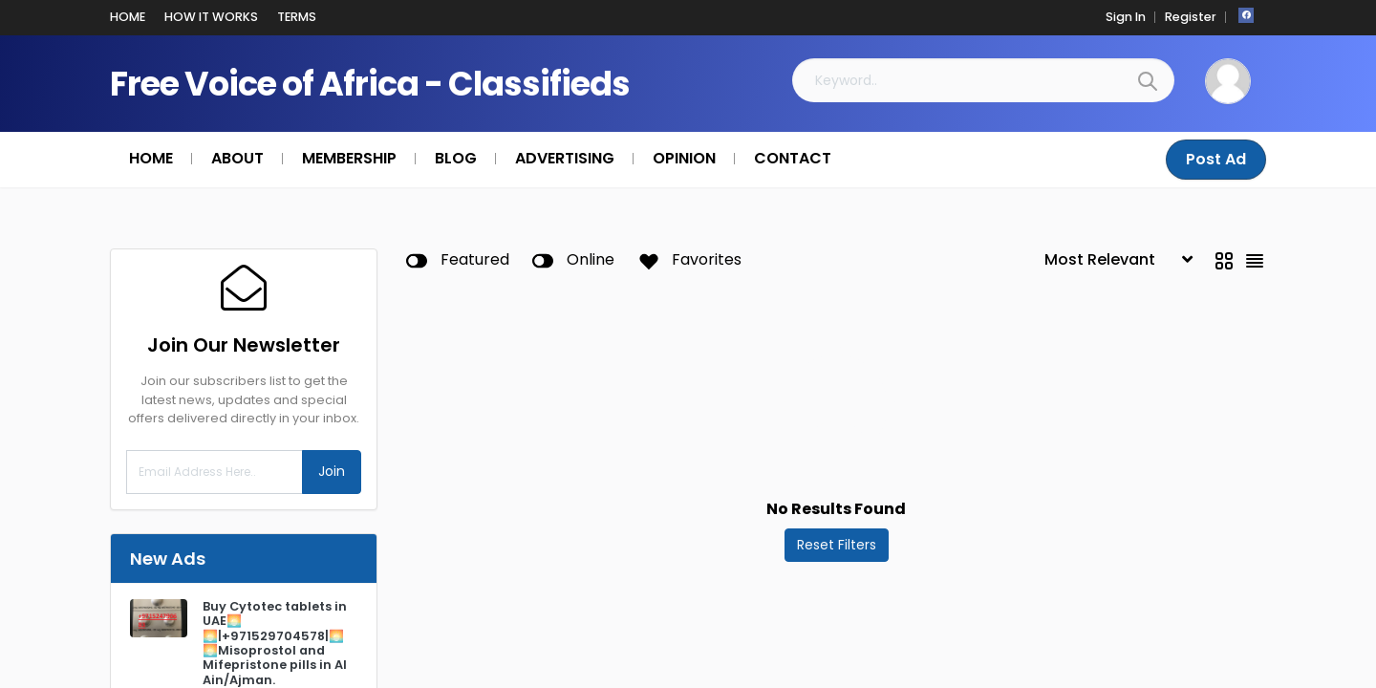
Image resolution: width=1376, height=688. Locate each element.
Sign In (1126, 17)
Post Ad (1216, 159)
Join (331, 471)
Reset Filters (836, 544)
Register (1190, 17)
